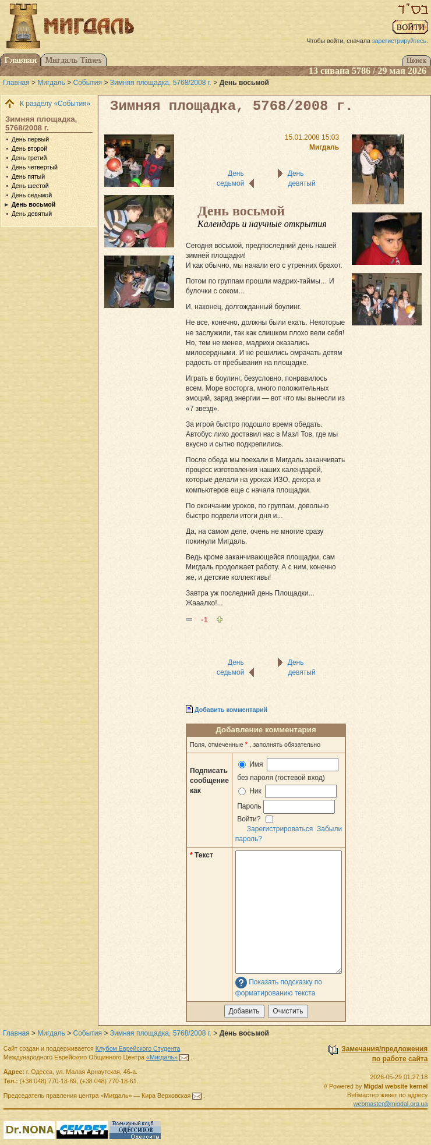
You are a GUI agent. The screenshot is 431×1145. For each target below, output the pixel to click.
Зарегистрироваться (280, 829)
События (88, 83)
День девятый (32, 213)
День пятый (28, 176)
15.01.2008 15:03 (312, 137)
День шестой (30, 185)
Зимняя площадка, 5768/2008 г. (160, 83)
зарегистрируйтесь (399, 40)
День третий (29, 157)
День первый (30, 139)
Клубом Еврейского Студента (138, 1048)
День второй (29, 148)
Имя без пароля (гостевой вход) (286, 770)
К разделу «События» (55, 104)
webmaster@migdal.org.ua (391, 1103)
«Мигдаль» (162, 1057)
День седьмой (32, 195)
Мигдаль (51, 83)
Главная (16, 83)
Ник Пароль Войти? (286, 804)
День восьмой (34, 204)
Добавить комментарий (231, 709)
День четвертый (35, 167)
